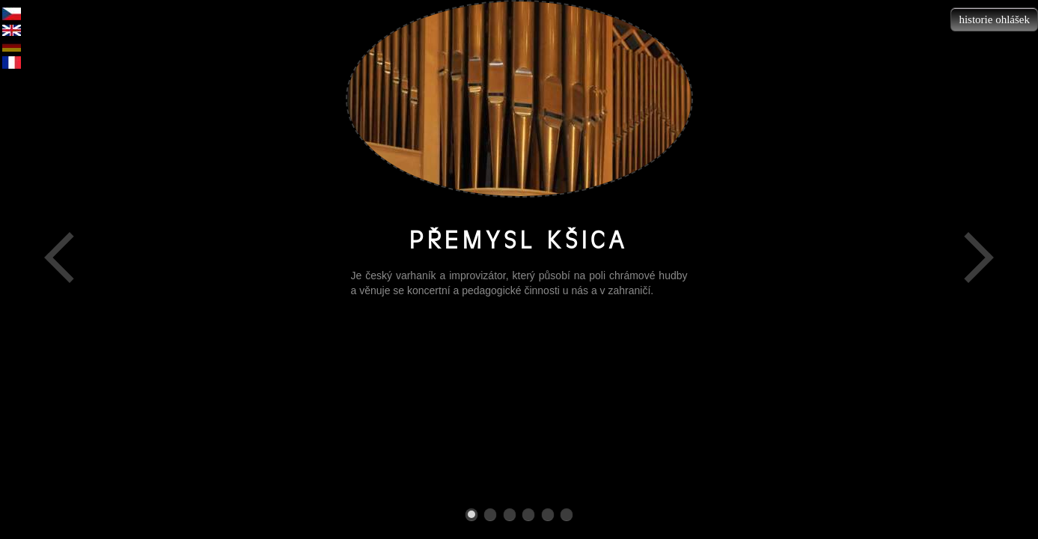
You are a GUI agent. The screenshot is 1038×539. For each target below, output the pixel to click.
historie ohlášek (994, 19)
